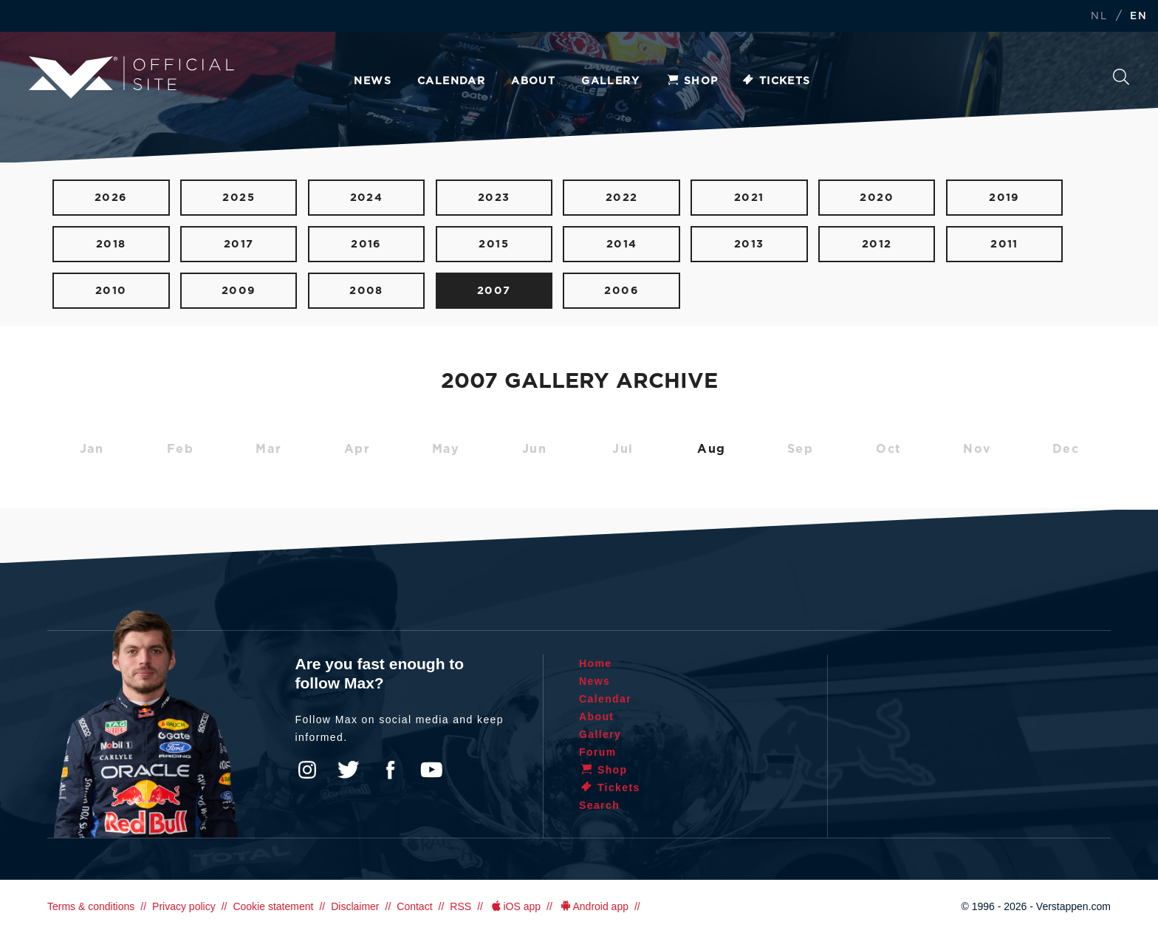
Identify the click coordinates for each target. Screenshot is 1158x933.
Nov (977, 449)
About (533, 81)
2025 (238, 197)
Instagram (307, 770)
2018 (111, 244)
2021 (749, 197)
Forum (598, 752)
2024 (366, 197)
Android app (593, 906)
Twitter (348, 770)
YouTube (431, 770)
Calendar (451, 81)
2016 (366, 244)
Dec (1066, 449)
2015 (494, 244)
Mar (268, 449)
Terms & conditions (90, 906)
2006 (621, 290)
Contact (414, 906)
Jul (623, 449)
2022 (622, 197)
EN (1138, 16)
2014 (621, 244)
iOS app (515, 906)
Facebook (390, 770)
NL (1099, 16)
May (446, 449)
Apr (357, 449)
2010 (111, 290)
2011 (1004, 244)
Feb (180, 449)
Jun (534, 449)
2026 (111, 197)
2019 (1004, 197)
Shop (692, 81)
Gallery (610, 81)
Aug (711, 449)
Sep (800, 449)
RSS (460, 906)
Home (595, 663)
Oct (889, 449)
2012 (877, 244)
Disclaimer (355, 906)
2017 (239, 244)
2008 (366, 290)
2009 (239, 290)
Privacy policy (184, 906)
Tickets (776, 81)
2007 (494, 290)
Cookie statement (273, 906)
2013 (749, 244)
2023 (494, 197)
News (372, 81)
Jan (92, 449)
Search (1121, 77)
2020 (877, 197)
